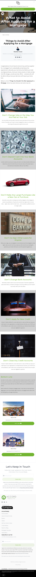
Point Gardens (5, 513)
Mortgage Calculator (6, 530)
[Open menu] (34, 14)
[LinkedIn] (4, 502)
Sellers (3, 520)
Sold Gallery (4, 532)
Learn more (8, 419)
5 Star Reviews (5, 525)
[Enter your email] (19, 476)
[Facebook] (2, 502)
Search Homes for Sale (7, 516)
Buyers (3, 518)
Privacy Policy (18, 564)
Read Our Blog (5, 528)
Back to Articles (6, 34)
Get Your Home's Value (7, 523)
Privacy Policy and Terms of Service (26, 487)
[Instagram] (6, 502)
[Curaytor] (7, 508)
